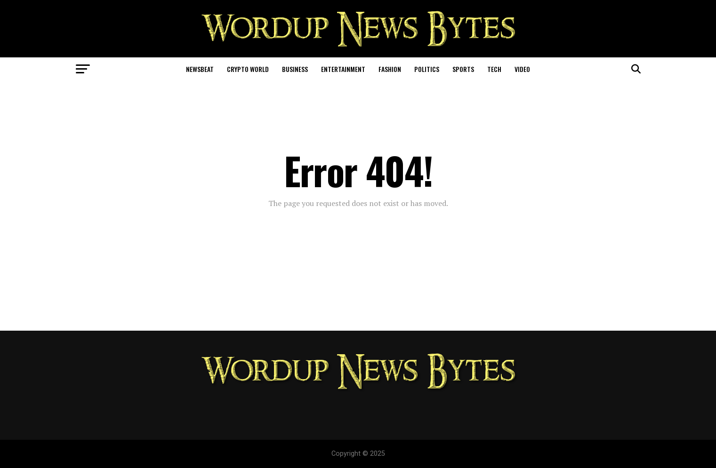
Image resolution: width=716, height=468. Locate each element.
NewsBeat (200, 69)
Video (522, 69)
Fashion (389, 69)
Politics (426, 69)
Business (295, 69)
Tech (494, 69)
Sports (463, 69)
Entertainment (343, 69)
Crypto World (248, 69)
